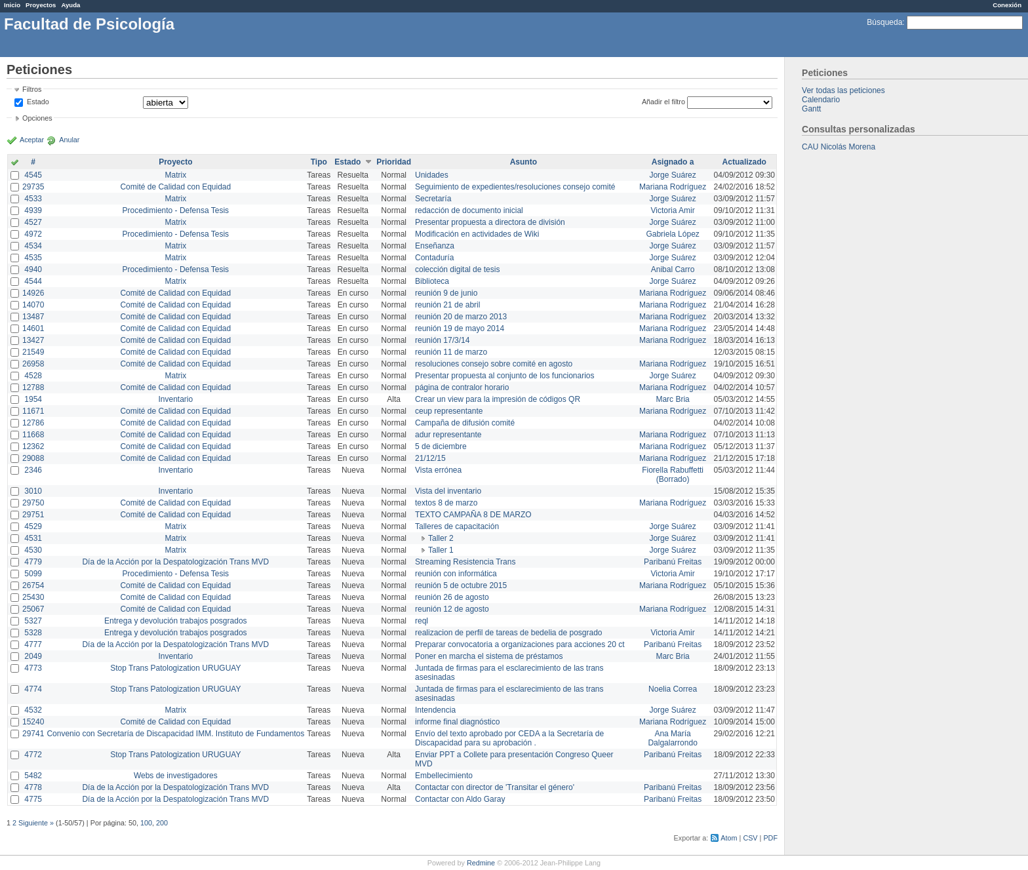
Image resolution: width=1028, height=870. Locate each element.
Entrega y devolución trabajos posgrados (175, 620)
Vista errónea (438, 470)
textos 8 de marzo (446, 502)
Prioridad (393, 162)
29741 (33, 733)
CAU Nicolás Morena (838, 146)
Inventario (175, 399)
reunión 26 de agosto (452, 597)
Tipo (319, 162)
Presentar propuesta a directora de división (490, 222)
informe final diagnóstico (457, 721)
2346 (33, 470)
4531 (33, 538)
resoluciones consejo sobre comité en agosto (493, 363)
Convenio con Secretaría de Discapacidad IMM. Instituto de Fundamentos (175, 733)
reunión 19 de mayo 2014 (459, 328)
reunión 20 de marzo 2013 (461, 316)
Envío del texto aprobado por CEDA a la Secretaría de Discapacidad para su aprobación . (509, 738)
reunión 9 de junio (446, 293)
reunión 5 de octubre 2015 (461, 585)
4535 (33, 257)
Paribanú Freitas (673, 561)
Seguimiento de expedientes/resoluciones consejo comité (515, 186)
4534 (33, 245)
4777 (33, 644)
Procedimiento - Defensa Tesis (176, 210)
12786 (33, 422)
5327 (33, 620)
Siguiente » (36, 823)
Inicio (12, 5)
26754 (33, 585)
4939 (33, 210)
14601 (33, 328)
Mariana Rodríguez (672, 186)
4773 (33, 668)
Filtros (31, 89)
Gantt (811, 108)
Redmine (481, 863)
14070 (33, 304)
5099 (33, 573)
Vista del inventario (448, 491)
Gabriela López (672, 234)
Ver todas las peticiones (843, 90)
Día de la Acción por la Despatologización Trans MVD (175, 561)
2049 (33, 656)
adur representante (448, 434)
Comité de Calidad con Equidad (175, 186)
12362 (33, 446)
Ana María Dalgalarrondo (672, 738)
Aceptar (32, 140)
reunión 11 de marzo (451, 352)
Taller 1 (441, 550)
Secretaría (433, 198)
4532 (33, 710)
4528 (33, 375)
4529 (33, 526)
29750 (33, 502)
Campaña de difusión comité (465, 422)
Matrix (175, 175)
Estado (38, 102)
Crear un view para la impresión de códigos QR (497, 399)
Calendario (821, 99)
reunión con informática (456, 573)
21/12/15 (430, 458)
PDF (770, 838)
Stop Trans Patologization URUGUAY (175, 668)
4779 (33, 561)
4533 (33, 198)
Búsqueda (884, 22)
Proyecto (175, 162)
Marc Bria (672, 399)
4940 (33, 269)
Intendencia (435, 710)
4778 (33, 787)
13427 (33, 340)
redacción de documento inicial (469, 210)
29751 (33, 514)
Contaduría (434, 257)
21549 (33, 352)
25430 (33, 597)
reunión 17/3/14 (442, 340)
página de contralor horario (462, 387)
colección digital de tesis (457, 269)
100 (146, 823)
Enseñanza (434, 245)
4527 (33, 222)
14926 (33, 293)
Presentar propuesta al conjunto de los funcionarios (505, 375)
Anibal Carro (673, 269)
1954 (33, 399)
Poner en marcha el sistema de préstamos (489, 656)
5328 (33, 632)
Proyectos (41, 5)
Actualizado (744, 162)
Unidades (431, 175)
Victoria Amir (673, 210)
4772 (33, 754)
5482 (33, 775)
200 (162, 823)
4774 (33, 689)
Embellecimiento (444, 775)
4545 (33, 175)
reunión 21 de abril (447, 304)
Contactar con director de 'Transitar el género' (494, 787)
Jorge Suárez (672, 175)
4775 (33, 799)
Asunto (523, 162)
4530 (33, 550)
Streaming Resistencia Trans (465, 561)
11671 (33, 411)
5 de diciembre (441, 446)
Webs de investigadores (176, 775)
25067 (33, 609)
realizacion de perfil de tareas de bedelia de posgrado (509, 632)
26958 (33, 363)
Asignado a (673, 162)
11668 (33, 434)
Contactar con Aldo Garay (460, 799)
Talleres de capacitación (457, 526)
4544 (33, 281)
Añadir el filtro (663, 102)
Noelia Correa (672, 689)
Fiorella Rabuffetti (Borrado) (672, 474)
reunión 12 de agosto (452, 609)
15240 (33, 721)
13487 (33, 316)
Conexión (1007, 5)
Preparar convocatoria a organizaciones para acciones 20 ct (520, 644)
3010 (33, 491)
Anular (69, 140)
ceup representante (449, 411)
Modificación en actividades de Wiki (477, 234)
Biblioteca (432, 281)
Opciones (37, 118)
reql (421, 620)
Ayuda (70, 5)
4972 (33, 234)
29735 (33, 186)
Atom (729, 838)
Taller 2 (441, 538)
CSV (750, 838)
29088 (33, 458)
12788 (33, 387)
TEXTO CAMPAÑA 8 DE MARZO (473, 514)
